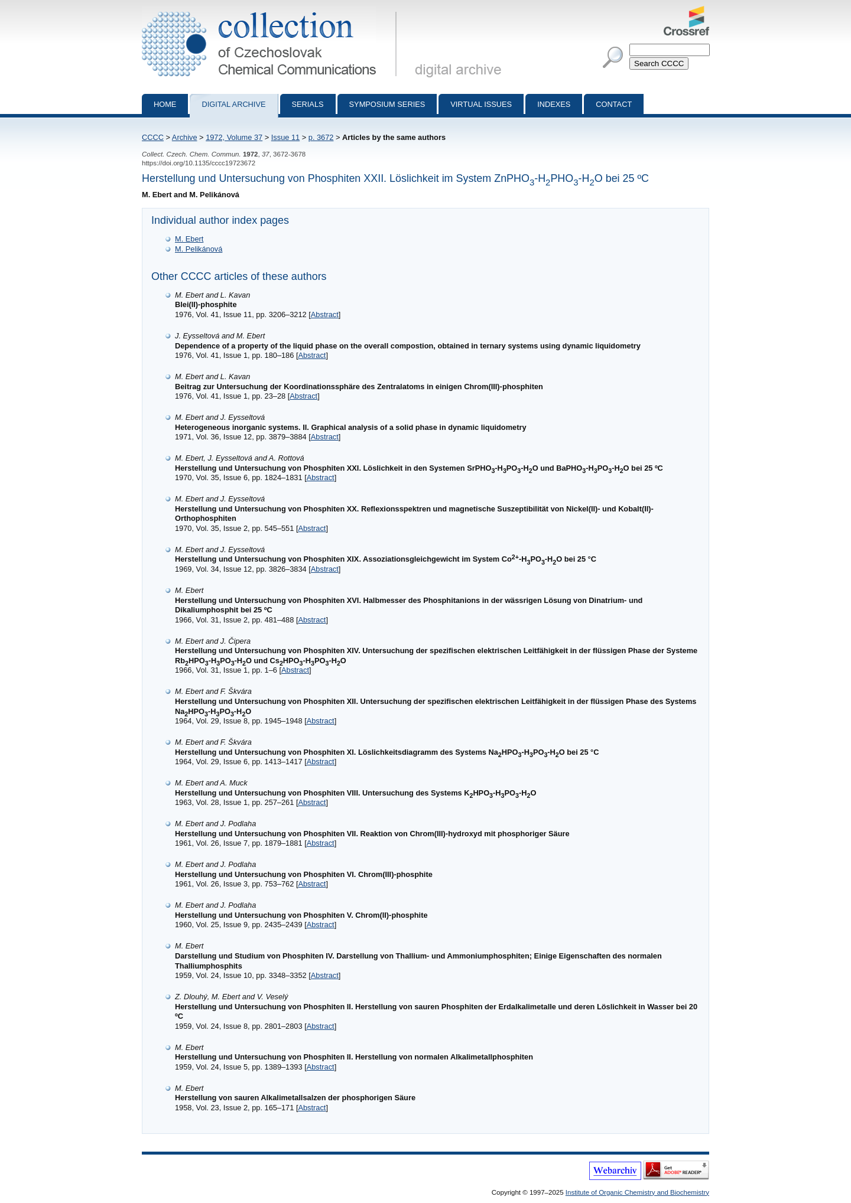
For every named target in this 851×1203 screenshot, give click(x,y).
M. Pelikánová (198, 248)
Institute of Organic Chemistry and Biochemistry (637, 1192)
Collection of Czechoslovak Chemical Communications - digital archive (271, 10)
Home (165, 104)
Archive (184, 137)
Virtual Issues (481, 104)
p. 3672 (321, 137)
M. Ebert (189, 238)
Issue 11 (285, 137)
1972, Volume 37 (234, 137)
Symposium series (387, 104)
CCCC (153, 137)
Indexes (553, 104)
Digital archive (233, 104)
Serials (308, 104)
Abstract (325, 314)
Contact (614, 104)
